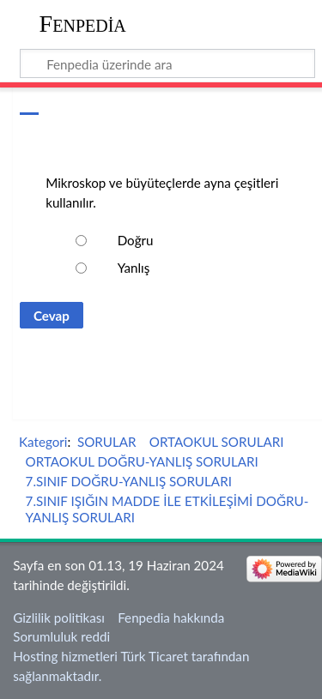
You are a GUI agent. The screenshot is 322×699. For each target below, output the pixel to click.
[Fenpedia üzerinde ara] (168, 63)
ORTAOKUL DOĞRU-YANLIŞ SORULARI (142, 461)
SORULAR (107, 441)
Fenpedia (82, 23)
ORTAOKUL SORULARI (216, 441)
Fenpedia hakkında (171, 617)
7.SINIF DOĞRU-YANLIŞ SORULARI (129, 481)
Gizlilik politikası (59, 617)
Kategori (43, 441)
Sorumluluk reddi (61, 636)
